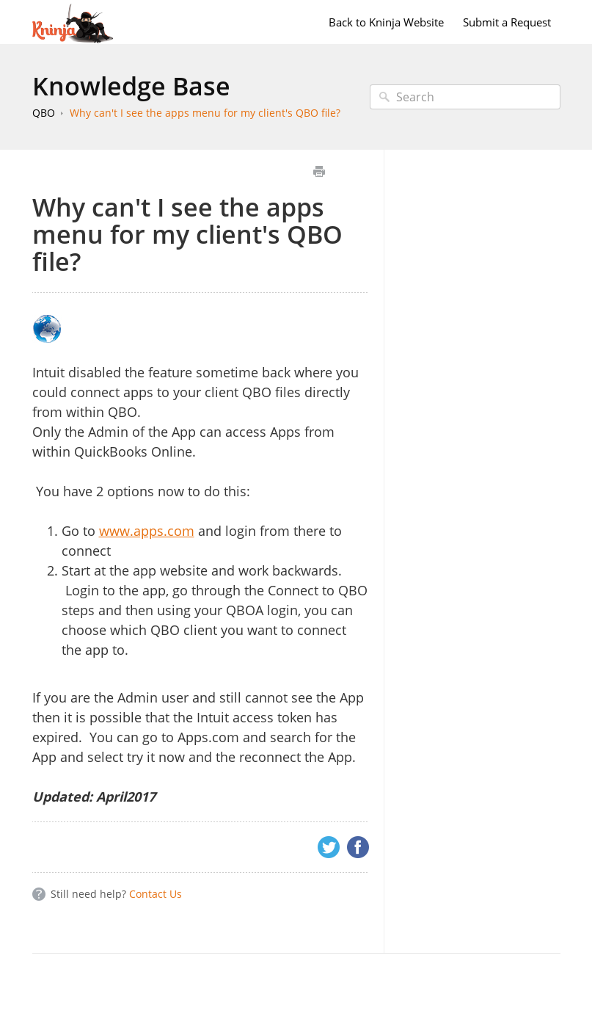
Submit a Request (507, 22)
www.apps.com (146, 531)
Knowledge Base (131, 86)
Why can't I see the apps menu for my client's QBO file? (205, 113)
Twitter (329, 847)
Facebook (358, 847)
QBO (43, 113)
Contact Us (155, 894)
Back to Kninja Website (386, 22)
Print (319, 171)
